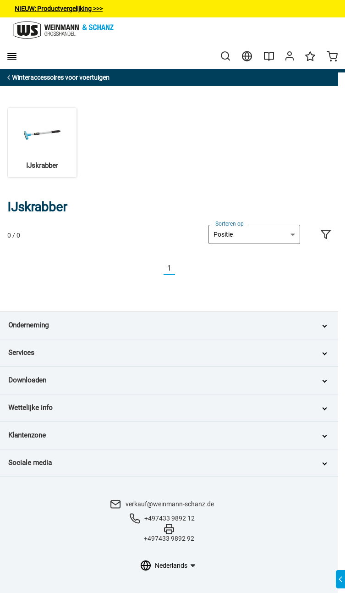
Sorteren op (229, 224)
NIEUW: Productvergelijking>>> (59, 8)
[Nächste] (180, 268)
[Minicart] (332, 57)
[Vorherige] (158, 268)
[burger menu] (11, 56)
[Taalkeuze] (174, 565)
